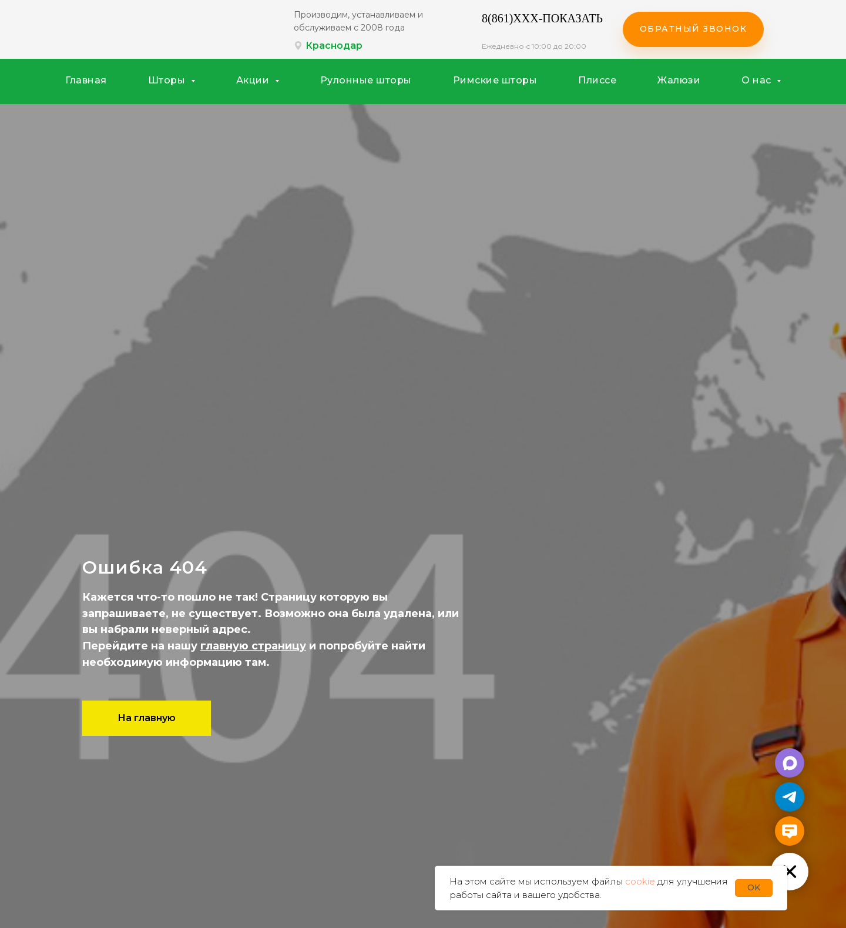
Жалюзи (678, 80)
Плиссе (597, 80)
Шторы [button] (168, 80)
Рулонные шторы (366, 80)
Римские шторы (495, 80)
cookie (640, 881)
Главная (86, 80)
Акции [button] (254, 80)
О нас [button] (757, 80)
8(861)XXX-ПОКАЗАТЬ (542, 18)
